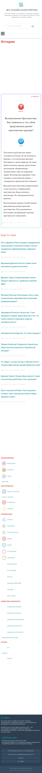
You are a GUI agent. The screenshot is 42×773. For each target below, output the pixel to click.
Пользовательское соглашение (21, 751)
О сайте (21, 761)
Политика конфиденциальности (21, 754)
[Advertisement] (21, 69)
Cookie (21, 758)
